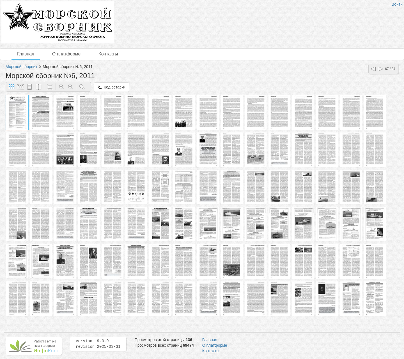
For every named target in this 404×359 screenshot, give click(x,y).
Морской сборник (21, 66)
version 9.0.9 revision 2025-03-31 (98, 344)
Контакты (108, 54)
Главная (25, 54)
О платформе (66, 54)
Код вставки (111, 87)
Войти (397, 4)
